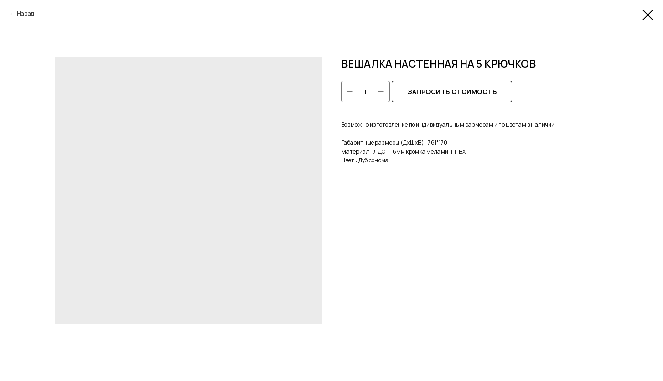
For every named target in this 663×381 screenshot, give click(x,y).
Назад (25, 14)
